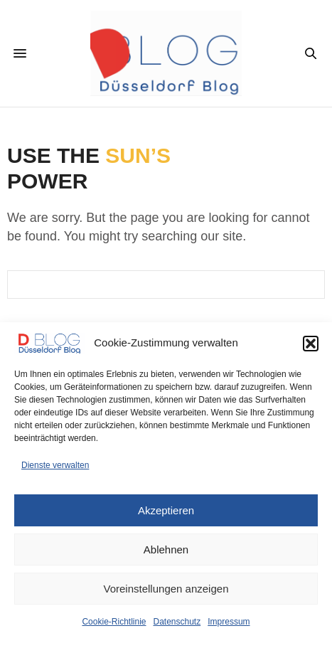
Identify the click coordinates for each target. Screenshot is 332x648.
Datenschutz (177, 622)
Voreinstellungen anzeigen (166, 589)
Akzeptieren (166, 510)
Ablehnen (166, 549)
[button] (311, 343)
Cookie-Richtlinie (114, 622)
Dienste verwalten (55, 465)
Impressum (229, 622)
